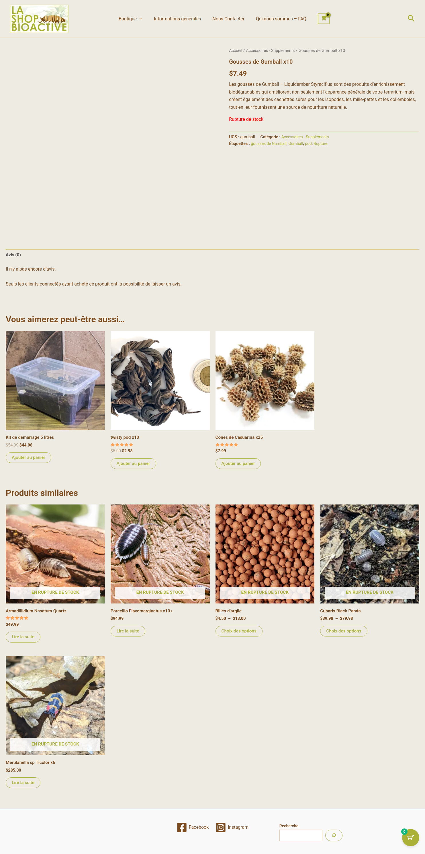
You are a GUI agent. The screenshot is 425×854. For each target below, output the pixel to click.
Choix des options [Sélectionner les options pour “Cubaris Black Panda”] (344, 632)
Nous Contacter (227, 19)
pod (310, 143)
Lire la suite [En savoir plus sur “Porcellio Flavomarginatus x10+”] (128, 632)
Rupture (323, 143)
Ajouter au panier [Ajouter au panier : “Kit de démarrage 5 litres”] (29, 458)
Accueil (236, 50)
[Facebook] (192, 827)
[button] (143, 19)
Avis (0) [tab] (13, 255)
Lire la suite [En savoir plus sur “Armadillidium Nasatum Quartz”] (24, 638)
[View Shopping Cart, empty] (319, 18)
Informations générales (178, 19)
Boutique (134, 19)
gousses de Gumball (269, 143)
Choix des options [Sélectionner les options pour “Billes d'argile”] (240, 632)
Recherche (288, 826)
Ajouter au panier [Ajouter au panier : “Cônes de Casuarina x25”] (239, 464)
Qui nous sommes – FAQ (277, 19)
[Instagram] (232, 827)
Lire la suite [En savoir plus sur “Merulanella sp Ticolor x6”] (24, 785)
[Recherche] (333, 835)
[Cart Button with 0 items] (410, 839)
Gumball (297, 143)
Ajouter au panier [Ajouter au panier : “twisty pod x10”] (134, 464)
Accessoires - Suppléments (272, 50)
